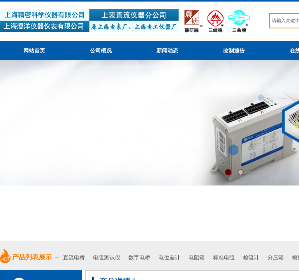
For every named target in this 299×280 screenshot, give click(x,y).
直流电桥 (74, 258)
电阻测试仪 (106, 258)
